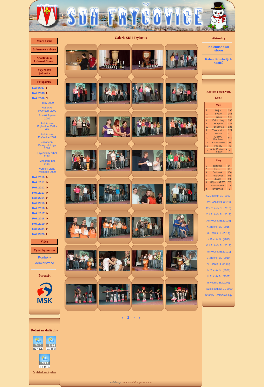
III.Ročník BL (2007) (218, 276)
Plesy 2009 (47, 102)
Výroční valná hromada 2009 (47, 170)
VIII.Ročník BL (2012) (218, 245)
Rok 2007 (40, 87)
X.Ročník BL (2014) (218, 233)
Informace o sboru (44, 49)
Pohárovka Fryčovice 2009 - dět (47, 126)
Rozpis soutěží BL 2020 (219, 288)
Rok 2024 (40, 228)
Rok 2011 (40, 182)
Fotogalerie (44, 81)
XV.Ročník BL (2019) (218, 202)
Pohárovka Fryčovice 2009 (47, 136)
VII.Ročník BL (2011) (218, 251)
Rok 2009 (40, 98)
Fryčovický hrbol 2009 (47, 154)
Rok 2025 (40, 234)
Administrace (44, 263)
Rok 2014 (40, 197)
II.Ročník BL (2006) (218, 282)
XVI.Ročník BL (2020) (218, 195)
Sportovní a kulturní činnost (44, 59)
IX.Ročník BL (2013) (219, 239)
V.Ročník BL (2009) (218, 264)
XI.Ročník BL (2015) (219, 226)
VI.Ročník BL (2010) (219, 257)
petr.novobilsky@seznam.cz (137, 382)
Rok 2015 (40, 203)
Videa (44, 241)
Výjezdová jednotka (44, 71)
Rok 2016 (40, 208)
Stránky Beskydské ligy (218, 295)
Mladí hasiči (44, 41)
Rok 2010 (40, 177)
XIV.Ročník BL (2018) (218, 208)
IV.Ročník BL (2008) (218, 270)
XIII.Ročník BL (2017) (218, 214)
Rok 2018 (40, 218)
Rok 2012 (40, 187)
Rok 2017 (40, 213)
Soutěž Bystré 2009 (47, 117)
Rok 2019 (40, 223)
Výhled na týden (44, 372)
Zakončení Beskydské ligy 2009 (47, 145)
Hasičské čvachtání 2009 (47, 109)
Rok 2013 (40, 192)
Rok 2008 (40, 93)
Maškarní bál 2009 (47, 162)
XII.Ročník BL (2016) (218, 220)
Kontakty (44, 257)
